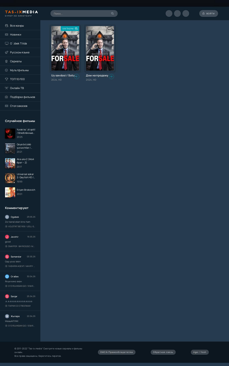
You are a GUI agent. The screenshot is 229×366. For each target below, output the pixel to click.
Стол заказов (18, 106)
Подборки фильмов (22, 97)
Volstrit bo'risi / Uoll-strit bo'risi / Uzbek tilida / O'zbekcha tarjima (20, 226)
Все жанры (17, 25)
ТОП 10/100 (17, 79)
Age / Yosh (199, 352)
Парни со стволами (17, 305)
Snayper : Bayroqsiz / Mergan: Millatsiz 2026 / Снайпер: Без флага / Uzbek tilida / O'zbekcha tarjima (20, 246)
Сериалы (16, 61)
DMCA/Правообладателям (116, 352)
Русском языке (20, 52)
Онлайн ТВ (17, 88)
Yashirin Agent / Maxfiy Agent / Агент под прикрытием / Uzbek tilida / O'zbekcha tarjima (20, 266)
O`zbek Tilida (18, 43)
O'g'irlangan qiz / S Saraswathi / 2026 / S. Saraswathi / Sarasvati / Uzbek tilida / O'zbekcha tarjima (20, 286)
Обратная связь (163, 352)
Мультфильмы (19, 70)
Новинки (15, 34)
